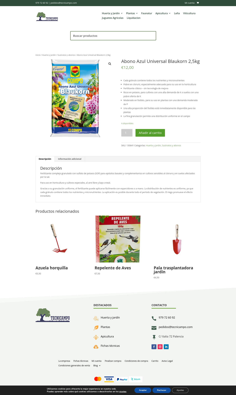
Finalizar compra (113, 360)
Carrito (155, 360)
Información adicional (69, 158)
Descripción (45, 158)
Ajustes (180, 390)
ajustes (122, 391)
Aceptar (143, 390)
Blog (95, 365)
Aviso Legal (167, 360)
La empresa (64, 360)
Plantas (130, 13)
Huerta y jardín (110, 317)
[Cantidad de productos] (126, 133)
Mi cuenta (189, 2)
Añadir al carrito (150, 133)
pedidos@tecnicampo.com (63, 2)
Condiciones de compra (136, 360)
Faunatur (146, 13)
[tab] (45, 159)
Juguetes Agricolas (112, 18)
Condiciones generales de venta (74, 365)
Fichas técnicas (110, 346)
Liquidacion (133, 18)
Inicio (38, 55)
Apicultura (162, 13)
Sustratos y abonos (66, 55)
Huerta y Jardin (111, 13)
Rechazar (161, 390)
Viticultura (189, 13)
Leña (177, 13)
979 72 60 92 (42, 2)
